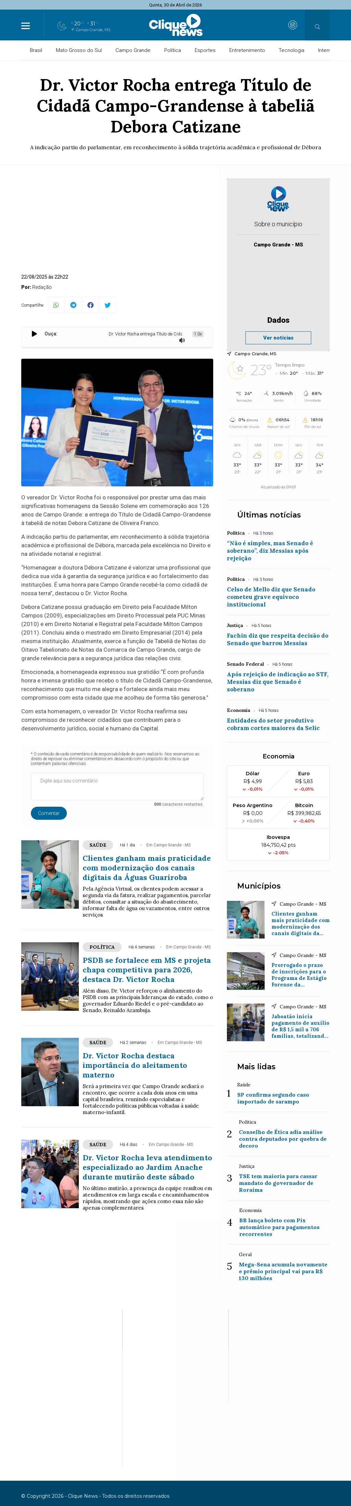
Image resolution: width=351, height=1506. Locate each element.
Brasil (36, 50)
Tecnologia (291, 50)
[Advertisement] (117, 223)
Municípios (259, 886)
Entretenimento (247, 50)
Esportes (205, 50)
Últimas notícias (269, 515)
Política (172, 50)
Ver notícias (278, 338)
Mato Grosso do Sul (79, 50)
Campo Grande (133, 50)
